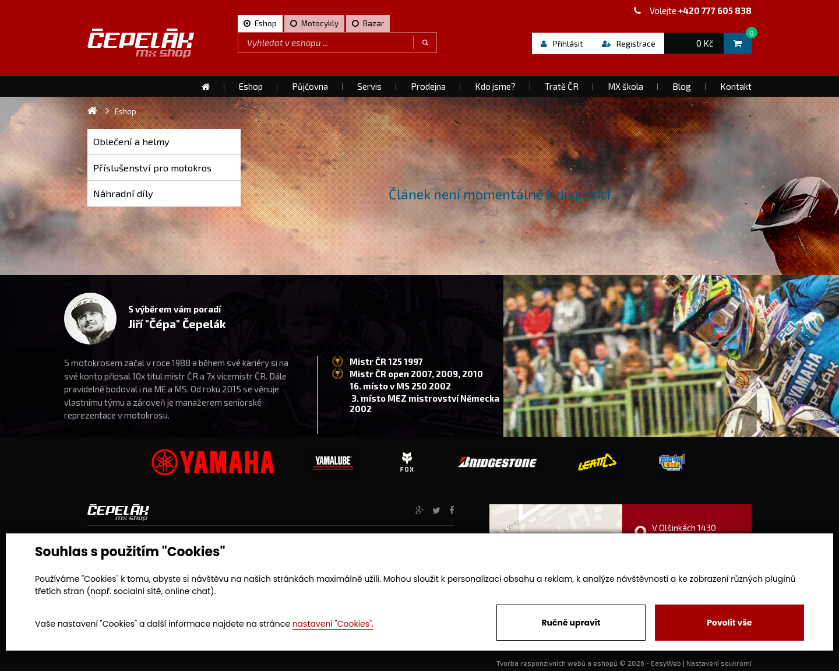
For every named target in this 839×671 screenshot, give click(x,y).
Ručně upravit (570, 622)
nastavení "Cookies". (332, 624)
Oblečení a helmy (131, 141)
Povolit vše (729, 622)
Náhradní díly (123, 193)
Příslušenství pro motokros (152, 167)
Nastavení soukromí (719, 663)
